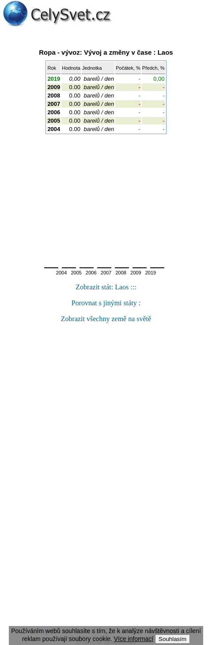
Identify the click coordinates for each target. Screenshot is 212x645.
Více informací (133, 638)
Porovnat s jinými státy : (106, 303)
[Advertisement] (106, 198)
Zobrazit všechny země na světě (106, 318)
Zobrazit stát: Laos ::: (106, 287)
